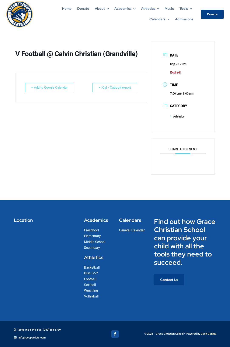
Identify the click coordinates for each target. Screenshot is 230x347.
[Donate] (212, 14)
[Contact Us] (169, 279)
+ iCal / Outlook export (115, 87)
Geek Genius (208, 333)
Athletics (177, 116)
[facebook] (115, 334)
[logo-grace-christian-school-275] (19, 3)
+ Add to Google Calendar (49, 87)
